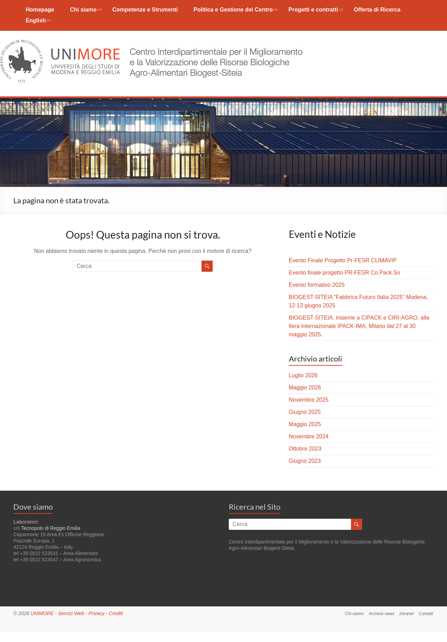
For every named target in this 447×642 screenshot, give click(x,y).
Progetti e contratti (313, 10)
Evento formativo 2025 (317, 285)
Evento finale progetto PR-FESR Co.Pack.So (344, 273)
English (35, 20)
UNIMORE (42, 613)
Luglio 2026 (303, 375)
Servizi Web (71, 613)
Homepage (39, 10)
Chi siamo (83, 10)
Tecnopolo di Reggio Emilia (50, 528)
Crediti (116, 613)
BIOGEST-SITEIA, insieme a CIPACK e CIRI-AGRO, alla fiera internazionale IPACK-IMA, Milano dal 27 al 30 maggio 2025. (359, 326)
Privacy (96, 613)
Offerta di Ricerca (377, 10)
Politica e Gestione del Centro (233, 10)
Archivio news (381, 613)
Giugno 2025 (305, 412)
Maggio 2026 (305, 388)
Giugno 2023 (305, 461)
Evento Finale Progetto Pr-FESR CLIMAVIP (343, 260)
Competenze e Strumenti (145, 10)
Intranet (407, 613)
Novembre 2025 (309, 400)
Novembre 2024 (309, 436)
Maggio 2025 (305, 424)
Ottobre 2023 (305, 449)
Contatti (426, 613)
